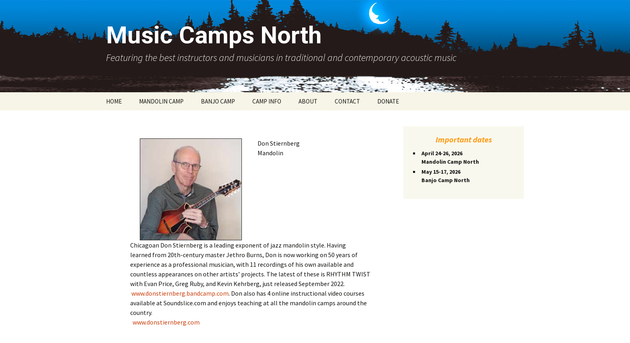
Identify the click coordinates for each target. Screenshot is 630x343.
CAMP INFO (266, 101)
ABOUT (308, 101)
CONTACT (347, 101)
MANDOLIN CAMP (161, 101)
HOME (114, 101)
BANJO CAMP (218, 101)
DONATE (388, 101)
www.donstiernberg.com (166, 322)
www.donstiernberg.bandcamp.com (180, 293)
